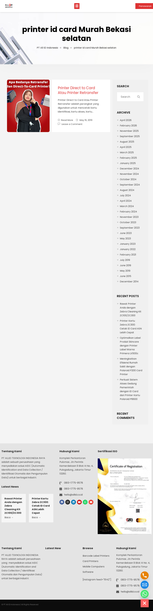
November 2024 (129, 174)
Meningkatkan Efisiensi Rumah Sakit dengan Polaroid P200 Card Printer (131, 366)
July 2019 (125, 260)
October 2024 (128, 179)
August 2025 (127, 141)
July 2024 (125, 195)
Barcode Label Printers (96, 556)
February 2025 (128, 158)
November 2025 (129, 131)
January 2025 (128, 163)
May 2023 (125, 238)
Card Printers (90, 561)
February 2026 (128, 125)
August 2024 (127, 190)
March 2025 (127, 152)
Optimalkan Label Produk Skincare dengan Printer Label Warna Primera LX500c (130, 345)
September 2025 (130, 136)
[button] (76, 6)
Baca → (8, 517)
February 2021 (128, 254)
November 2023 (129, 217)
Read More (65, 120)
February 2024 (128, 211)
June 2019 (125, 265)
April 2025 (125, 147)
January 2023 (128, 244)
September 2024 (130, 184)
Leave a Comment (72, 124)
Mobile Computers (93, 566)
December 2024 (129, 168)
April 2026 (125, 120)
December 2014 (129, 281)
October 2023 (128, 222)
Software (88, 572)
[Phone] (145, 575)
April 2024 (126, 201)
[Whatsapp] (145, 594)
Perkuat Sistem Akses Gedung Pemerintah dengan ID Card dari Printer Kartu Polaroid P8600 (130, 389)
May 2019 (125, 270)
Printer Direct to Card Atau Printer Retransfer (78, 90)
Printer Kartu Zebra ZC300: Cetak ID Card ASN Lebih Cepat (131, 326)
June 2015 (125, 276)
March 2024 (127, 206)
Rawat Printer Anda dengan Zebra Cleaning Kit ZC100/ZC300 (130, 309)
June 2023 (126, 233)
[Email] (145, 585)
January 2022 (128, 249)
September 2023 (130, 227)
